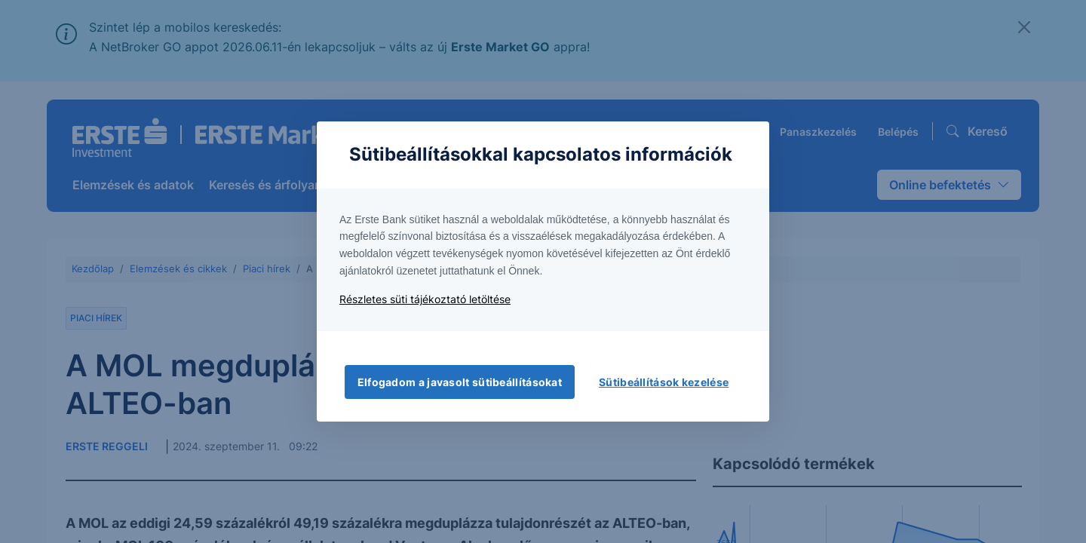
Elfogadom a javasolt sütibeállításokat (459, 382)
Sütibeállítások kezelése (664, 382)
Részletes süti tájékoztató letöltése (425, 299)
